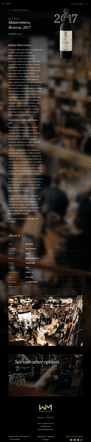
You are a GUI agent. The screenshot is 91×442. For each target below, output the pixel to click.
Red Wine (13, 19)
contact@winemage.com (45, 429)
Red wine (35, 219)
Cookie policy (41, 436)
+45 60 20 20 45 (45, 426)
